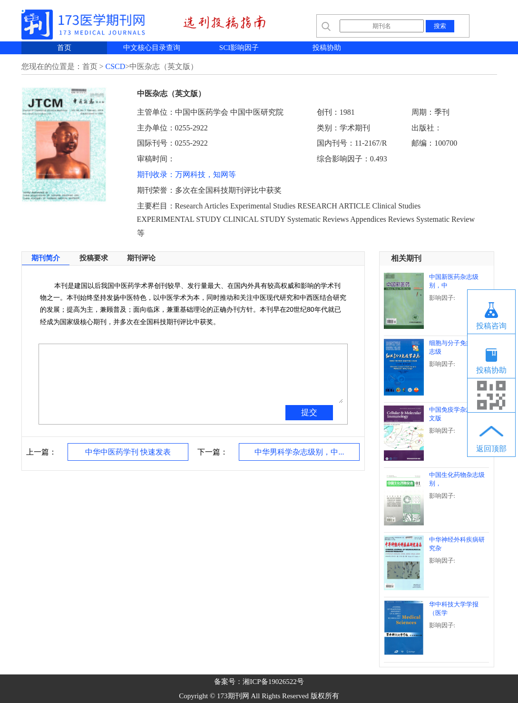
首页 (64, 47)
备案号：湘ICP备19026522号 (258, 681)
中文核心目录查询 (151, 47)
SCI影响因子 (239, 47)
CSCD (116, 66)
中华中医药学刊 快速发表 (128, 452)
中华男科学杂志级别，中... (299, 452)
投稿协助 (327, 47)
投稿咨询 (491, 326)
